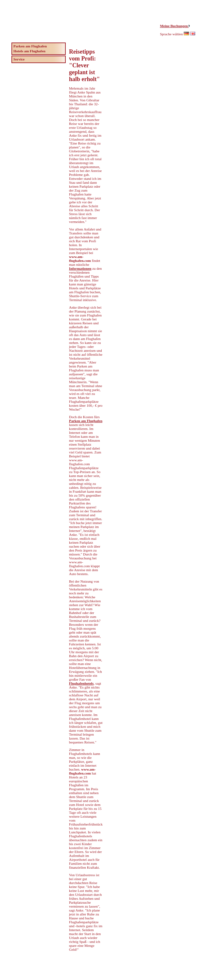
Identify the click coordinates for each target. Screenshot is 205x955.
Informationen (80, 268)
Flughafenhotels (81, 683)
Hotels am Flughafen (29, 51)
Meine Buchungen (174, 26)
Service (19, 59)
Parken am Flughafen (85, 421)
